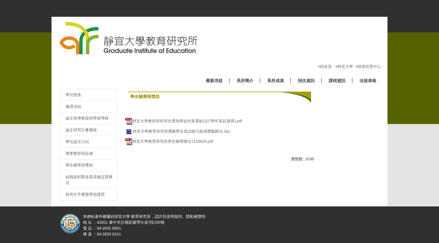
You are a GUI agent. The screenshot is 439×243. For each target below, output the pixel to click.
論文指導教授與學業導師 (87, 118)
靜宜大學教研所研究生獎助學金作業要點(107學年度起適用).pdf (183, 121)
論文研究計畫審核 (81, 130)
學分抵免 (73, 94)
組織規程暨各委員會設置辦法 (89, 180)
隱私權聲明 (196, 216)
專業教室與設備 (79, 153)
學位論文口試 (77, 141)
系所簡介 (245, 80)
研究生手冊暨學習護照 (85, 194)
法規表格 (367, 80)
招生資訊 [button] (306, 80)
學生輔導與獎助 (79, 165)
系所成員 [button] (275, 80)
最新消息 (214, 80)
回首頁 (326, 66)
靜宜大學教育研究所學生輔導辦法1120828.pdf (169, 141)
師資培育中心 (369, 66)
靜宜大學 (345, 66)
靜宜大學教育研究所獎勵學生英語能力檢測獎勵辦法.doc (177, 131)
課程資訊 (337, 80)
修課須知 (73, 106)
